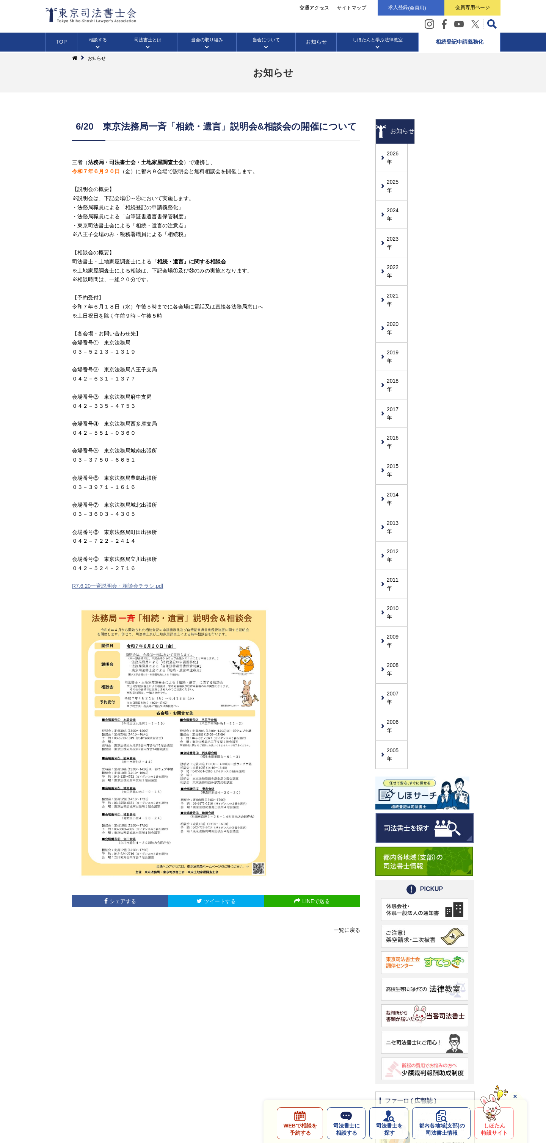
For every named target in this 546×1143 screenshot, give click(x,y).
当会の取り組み (207, 41)
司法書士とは (148, 41)
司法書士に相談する (345, 1129)
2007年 (395, 548)
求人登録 (405, 8)
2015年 (395, 382)
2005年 (395, 590)
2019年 (395, 299)
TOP (61, 43)
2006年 (395, 569)
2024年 (395, 195)
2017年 (395, 340)
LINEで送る (316, 901)
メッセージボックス (363, 1072)
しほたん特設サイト (494, 1129)
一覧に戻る (347, 930)
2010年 (395, 486)
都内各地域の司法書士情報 (441, 1129)
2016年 (395, 361)
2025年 (395, 174)
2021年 (395, 257)
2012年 (395, 444)
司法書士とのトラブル (273, 1072)
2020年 (395, 278)
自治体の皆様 (412, 1072)
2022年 (395, 236)
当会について (266, 41)
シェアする (123, 901)
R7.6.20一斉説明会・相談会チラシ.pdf (117, 586)
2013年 (395, 424)
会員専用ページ (472, 8)
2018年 (395, 320)
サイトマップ (349, 8)
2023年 (395, 216)
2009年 (395, 507)
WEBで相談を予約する (298, 1129)
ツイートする (220, 901)
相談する (97, 41)
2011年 (395, 465)
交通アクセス (311, 8)
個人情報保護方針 (139, 1072)
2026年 (395, 153)
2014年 (395, 403)
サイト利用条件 (188, 1072)
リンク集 (319, 1072)
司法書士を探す (388, 1129)
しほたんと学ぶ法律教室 (377, 41)
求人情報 (226, 1072)
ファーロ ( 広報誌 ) (410, 932)
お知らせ (316, 43)
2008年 (395, 528)
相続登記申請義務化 (459, 43)
